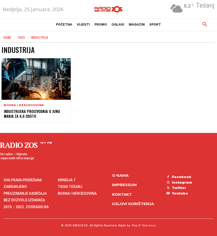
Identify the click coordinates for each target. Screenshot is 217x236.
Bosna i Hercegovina (24, 105)
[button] (205, 24)
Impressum (124, 184)
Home (7, 37)
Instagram (182, 182)
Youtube (180, 193)
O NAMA (120, 175)
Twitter (179, 188)
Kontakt (122, 194)
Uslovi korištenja (133, 203)
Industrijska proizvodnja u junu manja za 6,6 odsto (31, 114)
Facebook (181, 177)
